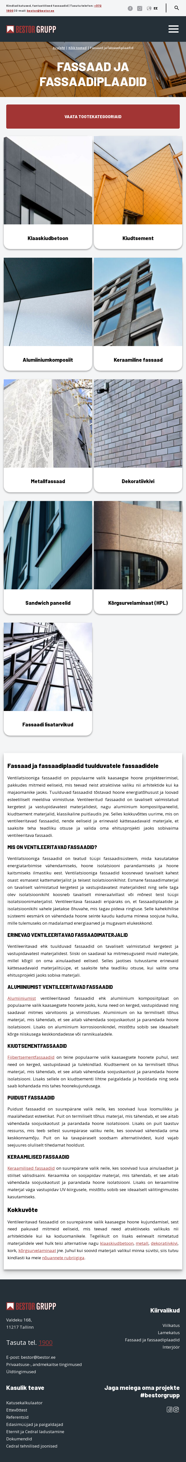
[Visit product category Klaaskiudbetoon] (48, 192)
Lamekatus (169, 1332)
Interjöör (171, 1347)
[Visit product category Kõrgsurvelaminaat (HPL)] (138, 557)
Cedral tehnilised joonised (32, 1446)
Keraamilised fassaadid (31, 1168)
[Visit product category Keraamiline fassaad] (138, 314)
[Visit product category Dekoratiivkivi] (138, 435)
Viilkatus (171, 1325)
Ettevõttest (16, 1410)
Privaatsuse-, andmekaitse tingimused (44, 1364)
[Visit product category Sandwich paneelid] (48, 557)
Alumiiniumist (21, 998)
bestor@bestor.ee (40, 10)
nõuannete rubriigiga (63, 1257)
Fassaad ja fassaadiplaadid (152, 1340)
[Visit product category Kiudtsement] (138, 192)
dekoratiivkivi (164, 1243)
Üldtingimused (21, 1371)
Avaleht (59, 48)
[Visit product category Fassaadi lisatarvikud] (48, 679)
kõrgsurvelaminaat (37, 1250)
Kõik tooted (77, 48)
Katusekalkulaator (24, 1403)
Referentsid (17, 1417)
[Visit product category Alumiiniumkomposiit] (48, 314)
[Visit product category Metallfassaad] (48, 435)
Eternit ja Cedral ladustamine (35, 1431)
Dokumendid (19, 1439)
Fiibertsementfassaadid (31, 1057)
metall (142, 1243)
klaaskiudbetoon (116, 1243)
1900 (46, 1342)
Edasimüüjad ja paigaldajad (34, 1424)
